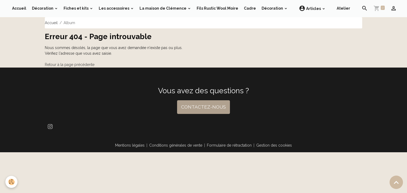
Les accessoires (114, 8)
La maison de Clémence (163, 8)
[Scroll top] (396, 182)
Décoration (43, 8)
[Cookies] (11, 182)
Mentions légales (130, 145)
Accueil (19, 8)
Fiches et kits (76, 8)
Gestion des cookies (274, 145)
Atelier (343, 8)
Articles (310, 8)
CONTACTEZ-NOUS (203, 107)
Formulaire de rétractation (229, 145)
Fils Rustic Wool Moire (217, 8)
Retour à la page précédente (69, 64)
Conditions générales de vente (175, 145)
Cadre (250, 8)
